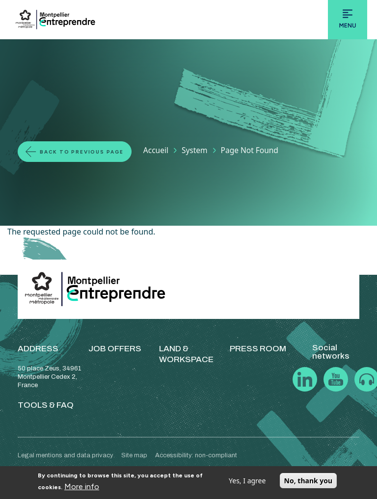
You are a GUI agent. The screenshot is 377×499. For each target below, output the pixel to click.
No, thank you (308, 480)
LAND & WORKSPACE (186, 354)
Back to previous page (82, 152)
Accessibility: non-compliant (196, 455)
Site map (134, 455)
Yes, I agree (247, 480)
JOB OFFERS (114, 348)
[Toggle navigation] (347, 19)
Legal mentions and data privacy (65, 455)
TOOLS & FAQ (46, 405)
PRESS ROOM (258, 348)
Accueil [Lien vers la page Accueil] (155, 150)
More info (81, 486)
